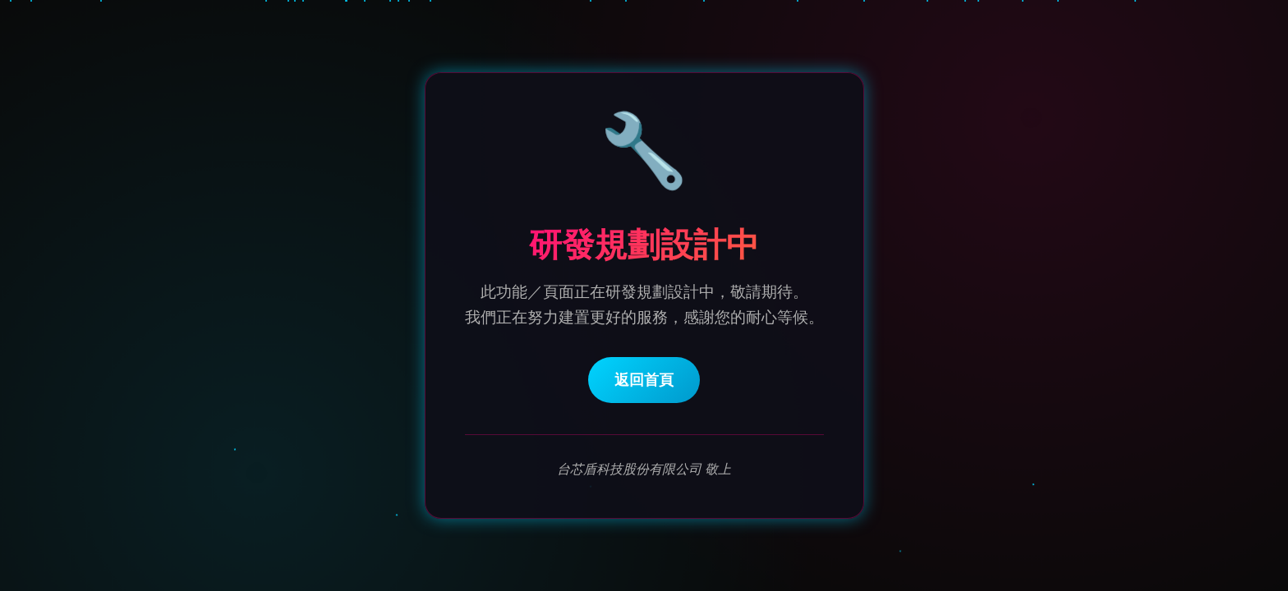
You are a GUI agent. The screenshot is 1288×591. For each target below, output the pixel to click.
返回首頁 (644, 381)
